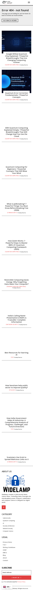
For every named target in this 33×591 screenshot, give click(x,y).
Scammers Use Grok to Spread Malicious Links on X (17, 458)
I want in (16, 577)
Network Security (12, 324)
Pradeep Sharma (24, 65)
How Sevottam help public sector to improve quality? (16, 386)
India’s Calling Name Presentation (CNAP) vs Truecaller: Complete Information (16, 319)
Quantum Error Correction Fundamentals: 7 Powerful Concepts (16, 95)
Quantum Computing (12, 64)
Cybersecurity (12, 212)
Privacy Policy (21, 582)
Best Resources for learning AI (16, 353)
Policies (12, 390)
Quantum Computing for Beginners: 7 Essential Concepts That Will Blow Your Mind (16, 170)
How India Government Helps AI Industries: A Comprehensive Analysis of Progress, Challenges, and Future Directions (16, 422)
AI (12, 357)
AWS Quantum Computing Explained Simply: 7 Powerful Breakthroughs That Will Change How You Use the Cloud (16, 132)
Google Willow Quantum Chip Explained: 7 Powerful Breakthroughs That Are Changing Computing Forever (16, 58)
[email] (16, 572)
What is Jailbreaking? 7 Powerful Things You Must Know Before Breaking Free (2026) (16, 207)
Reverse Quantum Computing (16, 286)
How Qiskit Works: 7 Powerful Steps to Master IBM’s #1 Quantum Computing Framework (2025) (16, 245)
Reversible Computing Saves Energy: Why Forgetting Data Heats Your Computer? (16, 282)
